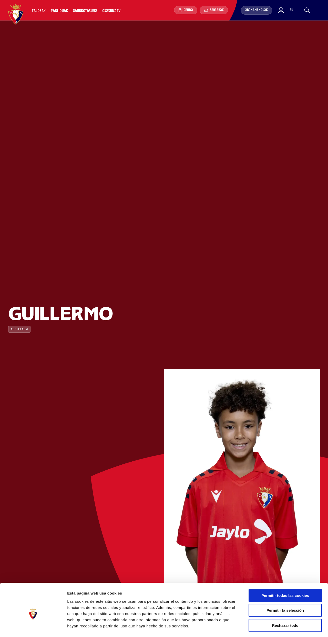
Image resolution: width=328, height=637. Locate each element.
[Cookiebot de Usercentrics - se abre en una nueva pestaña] (33, 627)
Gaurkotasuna (85, 11)
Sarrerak (214, 10)
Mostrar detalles (275, 627)
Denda (185, 10)
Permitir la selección (285, 589)
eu (291, 10)
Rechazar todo (285, 604)
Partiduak (59, 11)
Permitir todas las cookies (285, 574)
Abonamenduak (256, 10)
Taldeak (39, 11)
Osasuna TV (111, 11)
